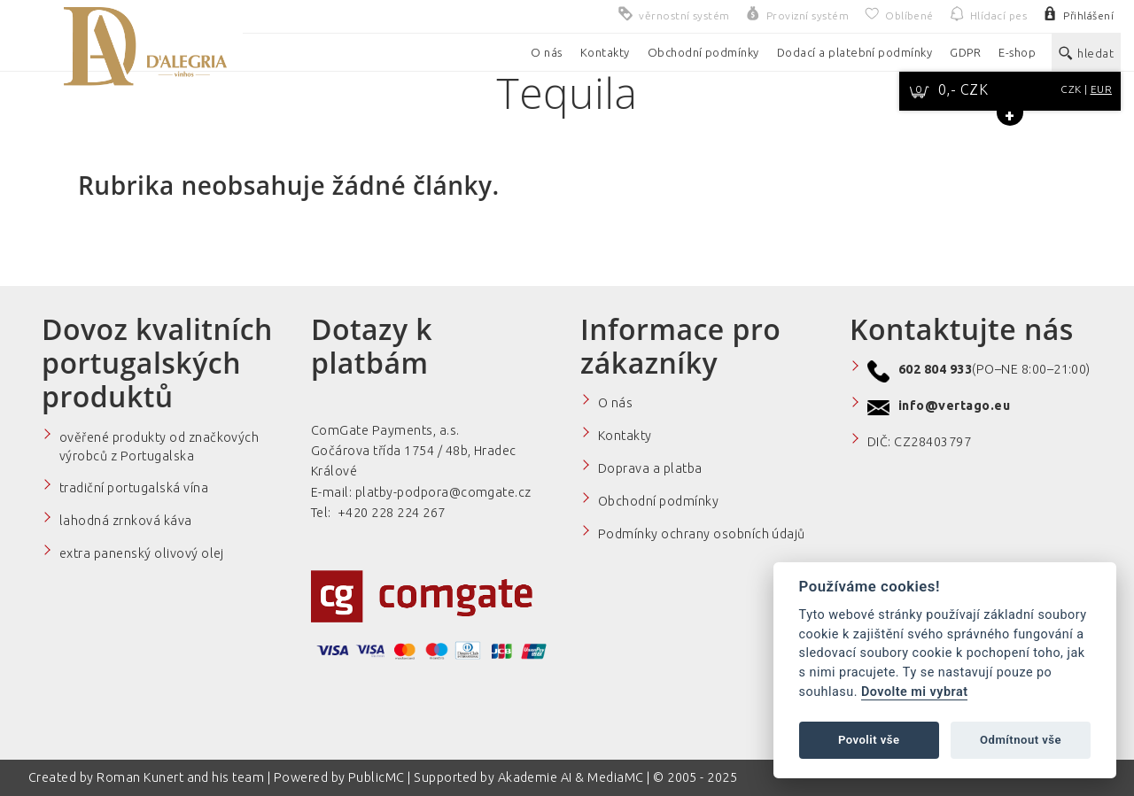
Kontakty (625, 436)
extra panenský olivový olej (141, 553)
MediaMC (615, 777)
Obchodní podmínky (658, 501)
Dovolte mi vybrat (914, 691)
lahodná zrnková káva (125, 521)
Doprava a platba (650, 468)
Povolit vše (869, 739)
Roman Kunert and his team (182, 777)
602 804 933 (935, 369)
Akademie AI (535, 777)
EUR (1101, 89)
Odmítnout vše (1020, 739)
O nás (615, 403)
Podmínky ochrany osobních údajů (701, 534)
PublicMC (376, 777)
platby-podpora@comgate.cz (443, 492)
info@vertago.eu (954, 405)
